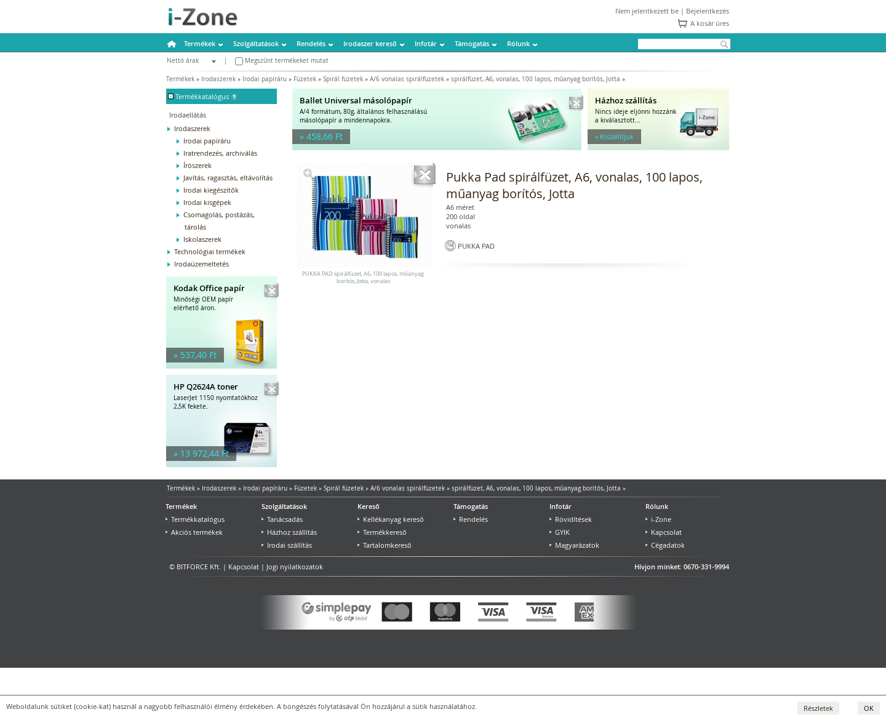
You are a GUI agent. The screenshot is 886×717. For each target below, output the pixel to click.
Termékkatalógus (195, 519)
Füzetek (304, 79)
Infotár (426, 43)
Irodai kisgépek (207, 202)
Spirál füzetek (343, 79)
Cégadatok (665, 545)
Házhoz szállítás (289, 532)
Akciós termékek (194, 532)
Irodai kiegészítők (211, 189)
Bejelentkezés (707, 10)
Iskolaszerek (202, 239)
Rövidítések (570, 519)
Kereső (368, 506)
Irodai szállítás (286, 545)
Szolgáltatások (256, 43)
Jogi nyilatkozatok (294, 566)
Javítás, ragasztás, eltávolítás (228, 177)
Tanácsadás (282, 519)
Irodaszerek (218, 79)
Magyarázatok (574, 545)
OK (869, 708)
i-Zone (658, 519)
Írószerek (197, 165)
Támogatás (472, 43)
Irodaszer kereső (370, 43)
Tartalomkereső (384, 545)
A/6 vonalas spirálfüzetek (407, 79)
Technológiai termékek (209, 251)
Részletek (818, 708)
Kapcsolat (663, 532)
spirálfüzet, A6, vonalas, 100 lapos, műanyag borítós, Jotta (535, 79)
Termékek (199, 43)
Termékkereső (382, 532)
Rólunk (518, 43)
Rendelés (311, 43)
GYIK (559, 532)
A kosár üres (709, 23)
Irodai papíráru (264, 79)
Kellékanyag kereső (390, 519)
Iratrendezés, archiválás (220, 153)
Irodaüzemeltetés (201, 263)
